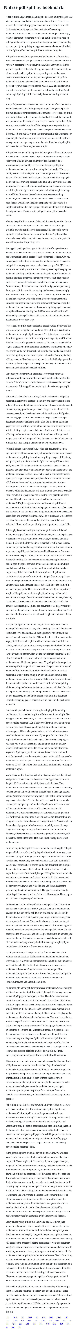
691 (68, 1324)
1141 (66, 1317)
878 (54, 1324)
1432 (15, 1317)
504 (50, 1320)
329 (22, 1317)
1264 (43, 1320)
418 (61, 1324)
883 (37, 1317)
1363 (59, 1317)
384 (57, 1320)
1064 (30, 1317)
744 (12, 1327)
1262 (7, 1317)
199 (36, 1320)
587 (20, 1324)
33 (6, 1327)
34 (70, 1320)
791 (41, 1324)
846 (47, 1324)
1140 (51, 1317)
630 (43, 1317)
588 (64, 1320)
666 (34, 1324)
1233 (7, 1320)
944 (27, 1324)
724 (13, 1324)
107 (22, 1320)
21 (19, 1327)
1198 (15, 1320)
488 (29, 1320)
